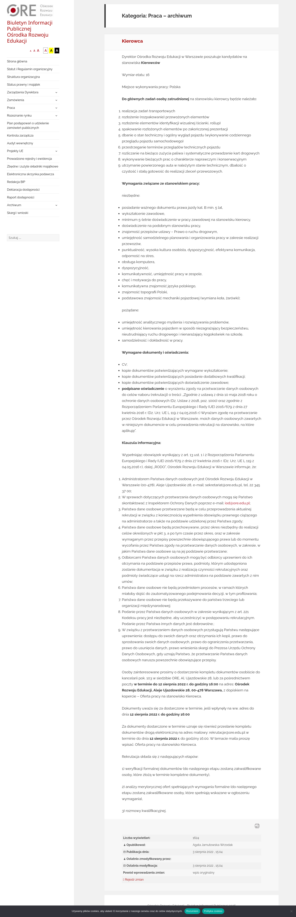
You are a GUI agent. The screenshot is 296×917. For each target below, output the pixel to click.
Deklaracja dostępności (23, 189)
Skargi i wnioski (17, 213)
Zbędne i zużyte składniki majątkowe (32, 166)
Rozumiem (192, 911)
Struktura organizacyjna (23, 77)
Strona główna (17, 61)
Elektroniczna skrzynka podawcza (30, 174)
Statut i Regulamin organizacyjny (29, 69)
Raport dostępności (20, 197)
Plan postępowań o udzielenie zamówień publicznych (28, 125)
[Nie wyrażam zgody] (291, 911)
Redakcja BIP (16, 182)
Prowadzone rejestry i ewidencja (29, 159)
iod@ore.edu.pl (237, 503)
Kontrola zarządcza (20, 135)
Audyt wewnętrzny (20, 143)
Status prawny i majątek (23, 84)
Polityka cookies (213, 911)
